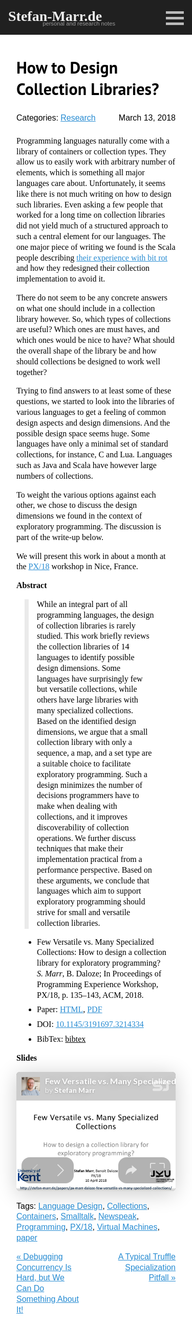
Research (77, 117)
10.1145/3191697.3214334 (100, 1024)
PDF (94, 1009)
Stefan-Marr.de (55, 16)
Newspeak (117, 1216)
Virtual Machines (127, 1227)
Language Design (70, 1206)
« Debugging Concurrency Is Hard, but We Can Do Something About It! (47, 1283)
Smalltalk (77, 1216)
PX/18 (39, 566)
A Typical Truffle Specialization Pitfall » (147, 1267)
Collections (127, 1206)
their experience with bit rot (121, 257)
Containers (36, 1216)
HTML (71, 1009)
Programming (41, 1227)
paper (26, 1237)
